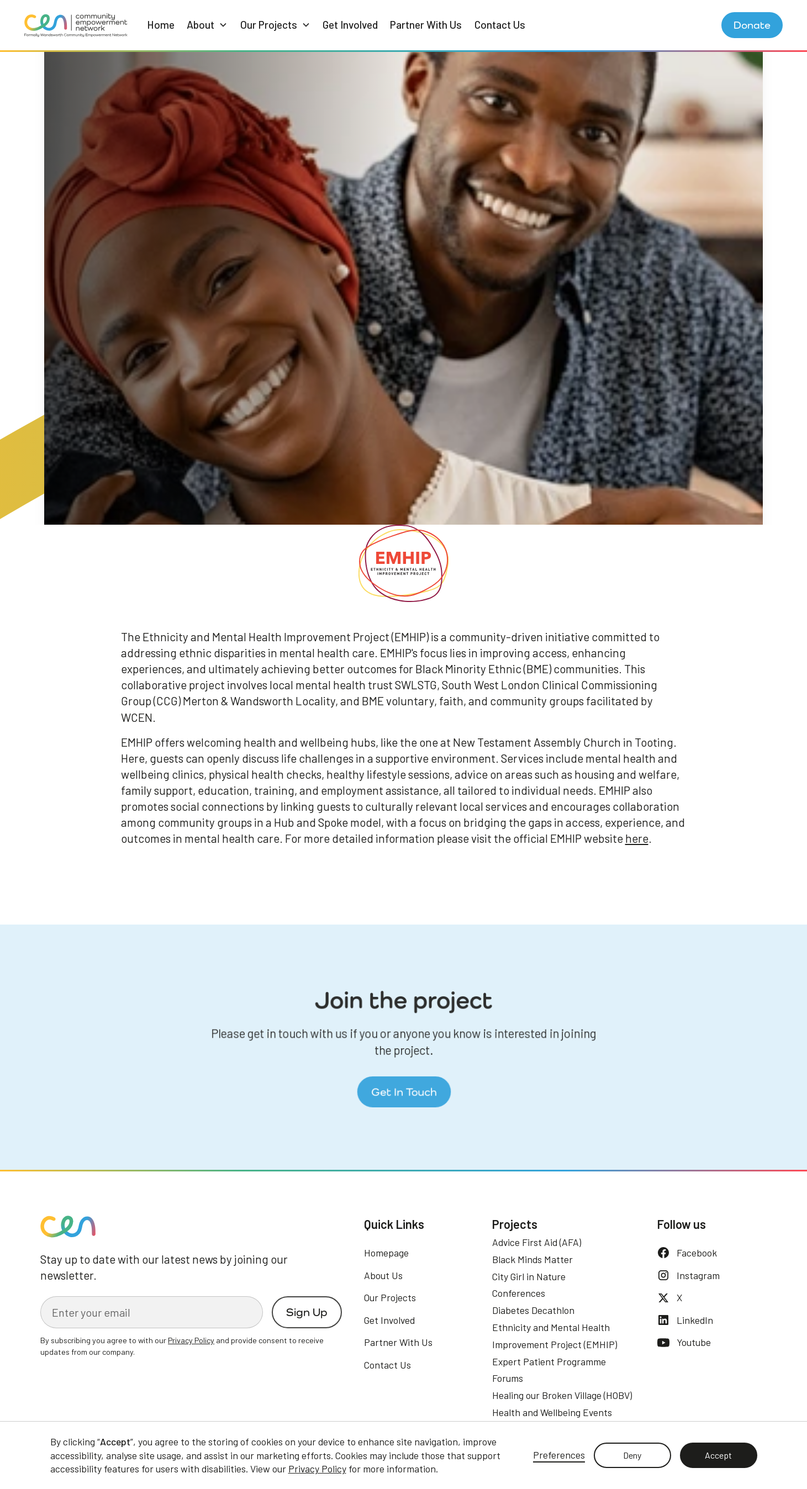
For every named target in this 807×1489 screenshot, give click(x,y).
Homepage (386, 1253)
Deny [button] (632, 1455)
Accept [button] (718, 1455)
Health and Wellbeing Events (552, 1412)
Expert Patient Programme (549, 1361)
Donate (752, 25)
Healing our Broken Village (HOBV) (562, 1395)
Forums (507, 1378)
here (636, 838)
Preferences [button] (559, 1455)
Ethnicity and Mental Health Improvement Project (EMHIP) (554, 1335)
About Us (383, 1275)
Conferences (518, 1293)
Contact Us (499, 24)
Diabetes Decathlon (533, 1310)
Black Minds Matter (532, 1259)
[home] (76, 25)
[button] (207, 25)
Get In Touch (403, 1089)
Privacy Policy (317, 1468)
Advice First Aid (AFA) (536, 1242)
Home (161, 24)
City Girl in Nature (529, 1276)
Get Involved (350, 24)
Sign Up (307, 1312)
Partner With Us (426, 24)
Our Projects (390, 1297)
